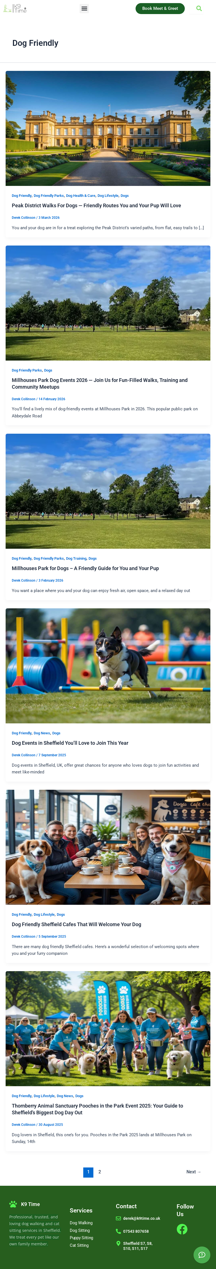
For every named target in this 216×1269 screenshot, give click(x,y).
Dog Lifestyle (108, 196)
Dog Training (76, 558)
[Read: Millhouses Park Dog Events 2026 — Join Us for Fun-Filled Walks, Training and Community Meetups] (108, 302)
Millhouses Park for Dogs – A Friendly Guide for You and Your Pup (85, 568)
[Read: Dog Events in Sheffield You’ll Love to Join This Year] (108, 665)
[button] (84, 8)
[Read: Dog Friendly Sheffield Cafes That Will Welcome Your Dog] (108, 846)
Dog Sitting (80, 1230)
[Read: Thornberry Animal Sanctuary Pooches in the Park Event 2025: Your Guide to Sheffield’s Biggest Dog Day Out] (108, 1028)
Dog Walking (81, 1222)
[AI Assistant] (202, 1254)
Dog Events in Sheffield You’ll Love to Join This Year (70, 743)
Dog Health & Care (80, 196)
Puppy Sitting (81, 1237)
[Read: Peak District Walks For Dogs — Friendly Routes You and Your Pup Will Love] (108, 127)
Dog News (42, 733)
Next (193, 1171)
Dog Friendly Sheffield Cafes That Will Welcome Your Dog (76, 924)
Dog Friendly (22, 196)
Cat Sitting (79, 1245)
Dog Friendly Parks (49, 196)
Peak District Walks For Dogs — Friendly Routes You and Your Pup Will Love (96, 205)
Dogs (125, 196)
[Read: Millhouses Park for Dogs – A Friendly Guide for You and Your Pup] (108, 490)
